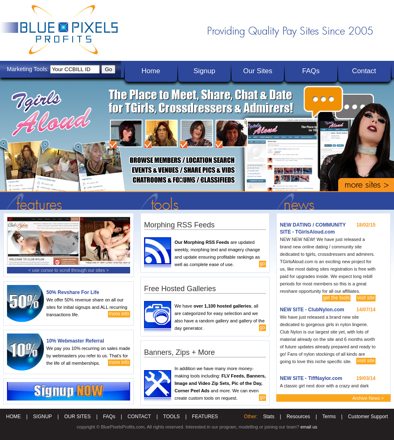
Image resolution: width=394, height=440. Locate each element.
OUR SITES (77, 416)
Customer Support (368, 416)
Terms (329, 416)
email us (308, 426)
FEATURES (205, 416)
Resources (298, 416)
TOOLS (171, 416)
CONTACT (139, 416)
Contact (364, 71)
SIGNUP (42, 416)
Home (151, 71)
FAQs (311, 71)
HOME (13, 416)
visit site (366, 298)
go (262, 263)
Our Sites (258, 71)
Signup (204, 71)
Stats (268, 416)
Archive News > (368, 398)
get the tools (336, 298)
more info (119, 314)
